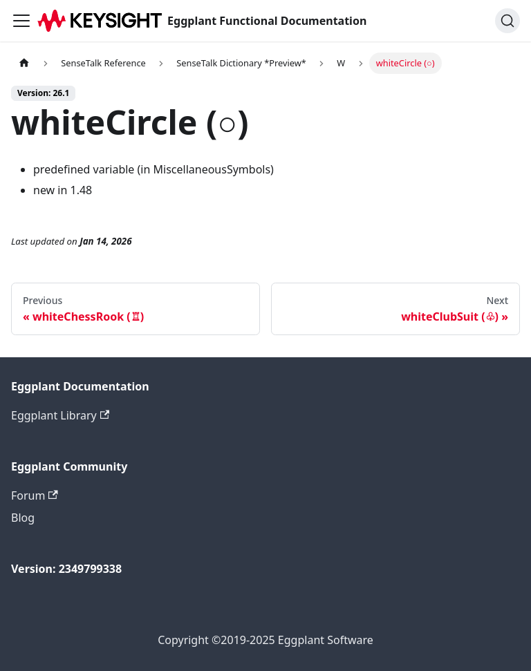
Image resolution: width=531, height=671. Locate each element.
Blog (23, 517)
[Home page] (24, 63)
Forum (34, 495)
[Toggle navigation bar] (21, 20)
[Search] (507, 20)
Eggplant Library (60, 415)
